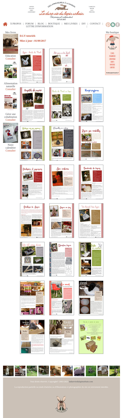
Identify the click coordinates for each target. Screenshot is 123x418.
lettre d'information (39, 26)
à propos (15, 23)
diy (84, 23)
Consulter (11, 58)
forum (29, 23)
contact (95, 23)
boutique (54, 23)
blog (41, 23)
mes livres (71, 23)
